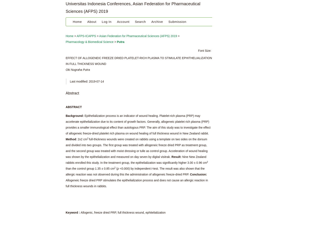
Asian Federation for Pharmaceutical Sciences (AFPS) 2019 (138, 36)
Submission (177, 21)
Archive (157, 21)
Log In (107, 21)
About (91, 21)
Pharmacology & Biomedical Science (90, 42)
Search (140, 21)
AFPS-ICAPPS (86, 36)
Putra (120, 42)
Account (123, 21)
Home (77, 21)
